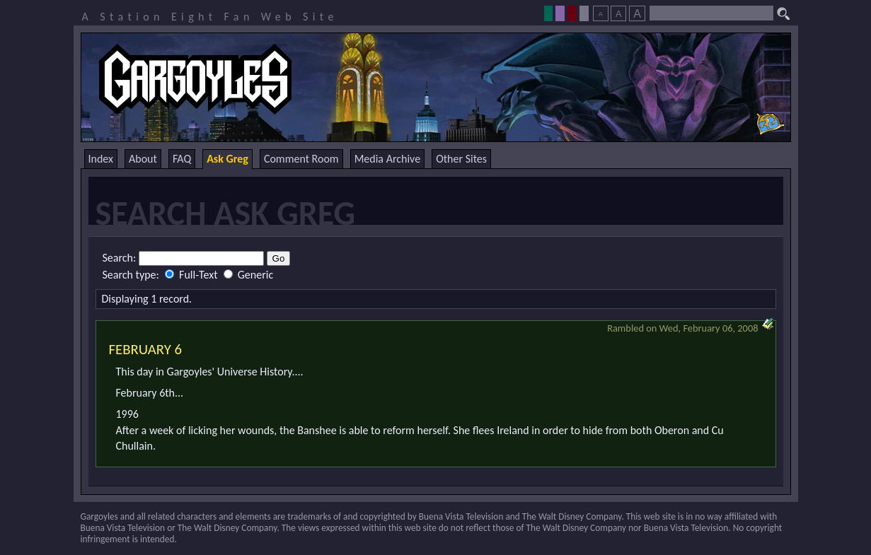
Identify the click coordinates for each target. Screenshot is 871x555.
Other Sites (461, 158)
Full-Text (192, 274)
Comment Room (301, 158)
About (143, 158)
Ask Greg (227, 158)
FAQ (182, 158)
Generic (248, 274)
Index (101, 158)
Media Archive (387, 158)
